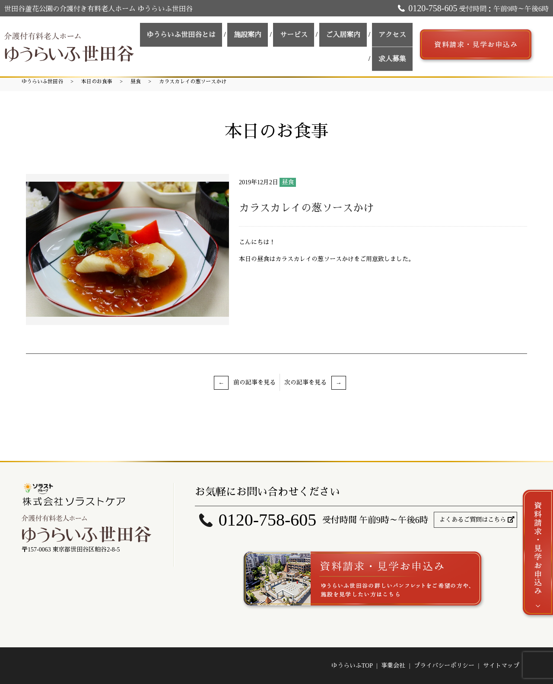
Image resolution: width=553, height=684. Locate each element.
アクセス (395, 36)
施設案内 (269, 36)
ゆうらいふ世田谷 (42, 82)
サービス (309, 36)
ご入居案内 (352, 36)
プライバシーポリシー (444, 665)
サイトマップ (501, 665)
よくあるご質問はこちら (472, 520)
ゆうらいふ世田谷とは (208, 36)
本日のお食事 (96, 82)
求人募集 (395, 51)
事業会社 (393, 665)
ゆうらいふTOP (352, 665)
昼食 (135, 82)
